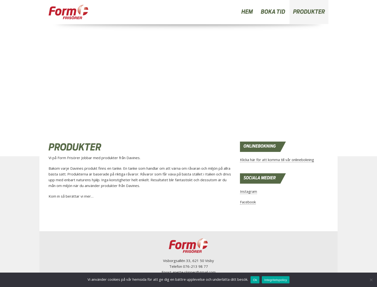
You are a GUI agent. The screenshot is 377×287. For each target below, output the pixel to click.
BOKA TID (273, 12)
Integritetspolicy (275, 280)
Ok (255, 280)
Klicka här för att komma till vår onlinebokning (277, 159)
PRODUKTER (309, 12)
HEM (247, 12)
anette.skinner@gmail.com (194, 272)
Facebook (248, 202)
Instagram (248, 191)
